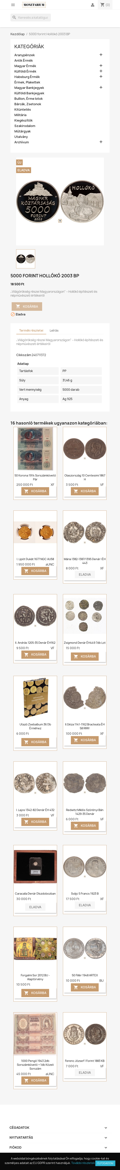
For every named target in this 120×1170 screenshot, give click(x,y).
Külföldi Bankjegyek (29, 93)
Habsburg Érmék (27, 77)
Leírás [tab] (54, 330)
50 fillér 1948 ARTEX (85, 975)
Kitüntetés (22, 110)
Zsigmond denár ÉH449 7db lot (85, 643)
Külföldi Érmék (25, 71)
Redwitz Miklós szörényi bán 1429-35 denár (84, 812)
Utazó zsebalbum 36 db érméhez (35, 726)
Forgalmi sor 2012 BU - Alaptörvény (35, 977)
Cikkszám (23, 355)
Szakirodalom (24, 126)
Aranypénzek (24, 55)
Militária (20, 115)
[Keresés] (30, 17)
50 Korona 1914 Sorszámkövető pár (35, 477)
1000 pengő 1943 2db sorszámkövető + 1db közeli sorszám (35, 1064)
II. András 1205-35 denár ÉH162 (35, 643)
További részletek (83, 1163)
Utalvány (21, 137)
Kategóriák (29, 46)
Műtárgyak (22, 131)
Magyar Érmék (25, 66)
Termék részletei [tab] (31, 330)
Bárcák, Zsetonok (27, 104)
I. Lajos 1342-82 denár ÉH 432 (35, 810)
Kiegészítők (23, 120)
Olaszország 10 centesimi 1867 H (84, 477)
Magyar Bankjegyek (29, 88)
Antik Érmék (23, 61)
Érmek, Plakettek (27, 82)
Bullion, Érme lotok (28, 99)
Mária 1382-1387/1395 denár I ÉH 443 (85, 561)
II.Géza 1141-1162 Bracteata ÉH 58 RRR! (85, 726)
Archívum (21, 142)
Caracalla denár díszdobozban (35, 893)
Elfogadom (105, 1163)
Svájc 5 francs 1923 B (85, 893)
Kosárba (27, 306)
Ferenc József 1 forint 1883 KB (84, 1061)
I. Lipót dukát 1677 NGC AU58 (35, 559)
